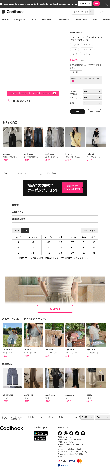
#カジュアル (76, 45)
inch (17, 230)
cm (25, 230)
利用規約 (31, 417)
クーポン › (76, 72)
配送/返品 (51, 173)
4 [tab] (61, 406)
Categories (19, 19)
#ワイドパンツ (86, 54)
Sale (95, 19)
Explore (106, 19)
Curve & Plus (81, 19)
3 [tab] (59, 165)
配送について (64, 417)
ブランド (21, 417)
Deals (33, 19)
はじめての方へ (7, 417)
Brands (5, 19)
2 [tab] (55, 165)
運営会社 (14, 419)
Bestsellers (64, 19)
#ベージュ (87, 45)
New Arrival (47, 19)
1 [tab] (51, 165)
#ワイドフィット (87, 49)
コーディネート (19, 173)
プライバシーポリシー (47, 417)
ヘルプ (4, 419)
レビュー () (36, 173)
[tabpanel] (13, 144)
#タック (74, 54)
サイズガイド (89, 230)
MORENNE (76, 32)
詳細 (5, 173)
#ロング (74, 49)
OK (96, 3)
